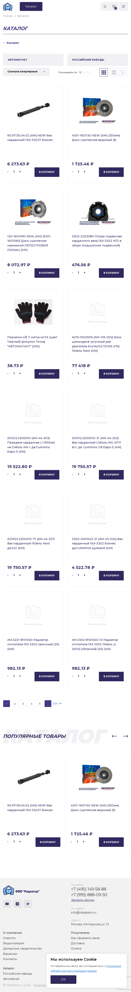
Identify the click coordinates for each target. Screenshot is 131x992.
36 (87, 72)
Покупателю (80, 933)
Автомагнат (11, 979)
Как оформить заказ (85, 938)
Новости (9, 938)
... (48, 703)
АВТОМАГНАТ (17, 59)
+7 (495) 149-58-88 (88, 889)
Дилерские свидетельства (22, 948)
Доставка (78, 943)
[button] (114, 736)
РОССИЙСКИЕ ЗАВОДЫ (88, 59)
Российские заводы (17, 973)
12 (80, 72)
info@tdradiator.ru (83, 912)
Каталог (9, 968)
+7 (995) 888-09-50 (89, 894)
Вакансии (10, 954)
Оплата (76, 948)
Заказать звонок (82, 900)
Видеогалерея (13, 943)
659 (55, 703)
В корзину (47, 171)
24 (83, 72)
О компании (12, 933)
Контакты (10, 959)
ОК (63, 979)
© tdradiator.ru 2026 (17, 985)
